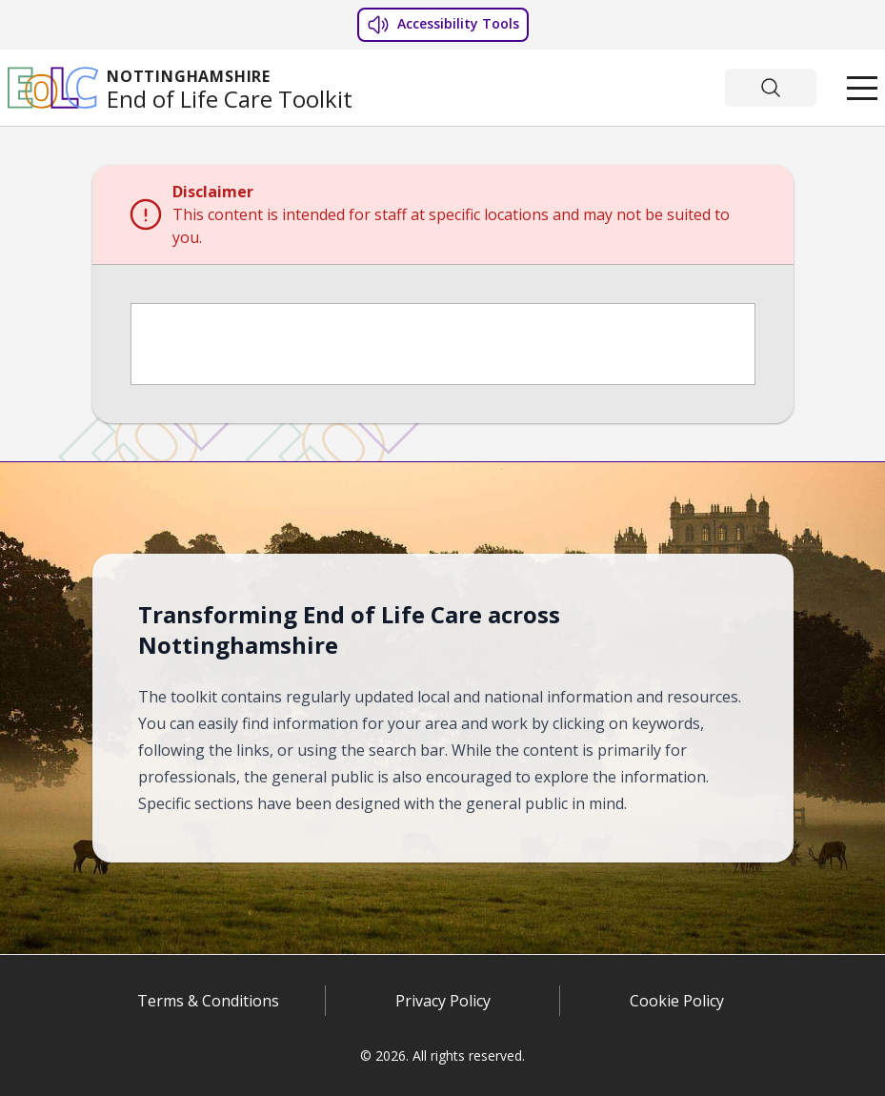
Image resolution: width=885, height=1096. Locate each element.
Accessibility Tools (443, 24)
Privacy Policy (443, 1000)
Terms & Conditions (208, 1000)
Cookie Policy (677, 1000)
